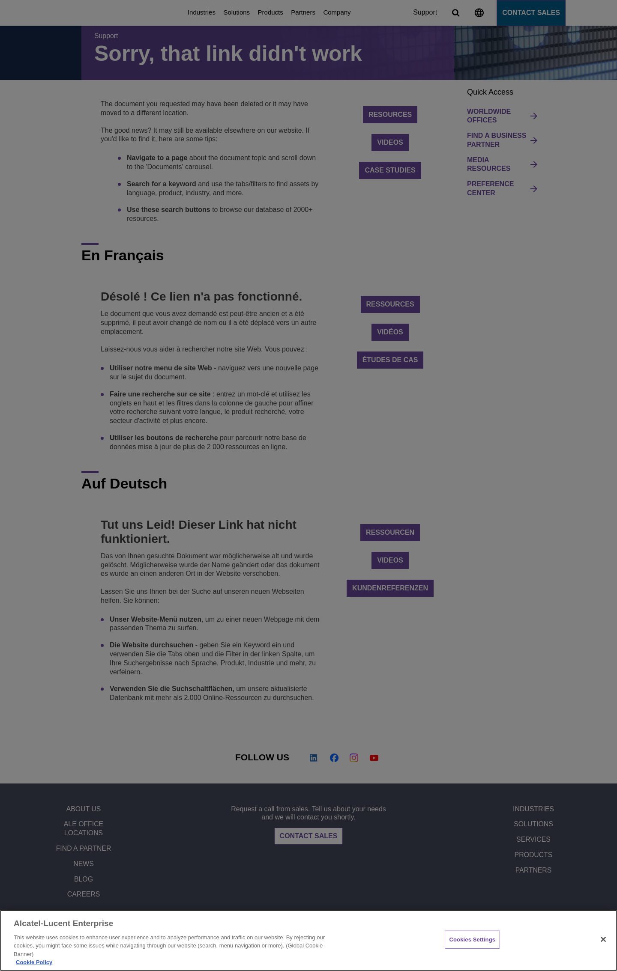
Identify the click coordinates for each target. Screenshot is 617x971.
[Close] (603, 939)
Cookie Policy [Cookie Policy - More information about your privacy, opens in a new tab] (34, 962)
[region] (308, 940)
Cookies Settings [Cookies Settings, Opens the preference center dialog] (472, 939)
